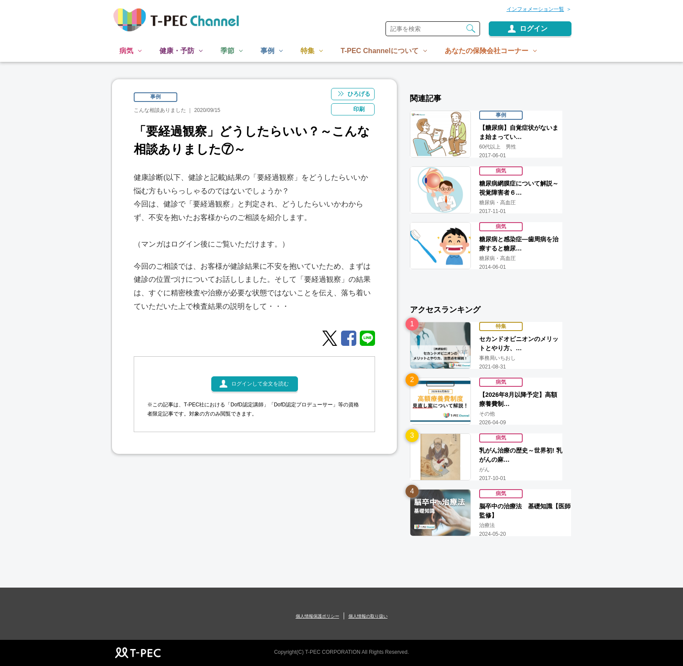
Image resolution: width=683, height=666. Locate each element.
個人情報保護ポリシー (317, 616)
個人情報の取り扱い (368, 616)
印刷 (359, 109)
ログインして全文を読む (260, 384)
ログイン (534, 28)
